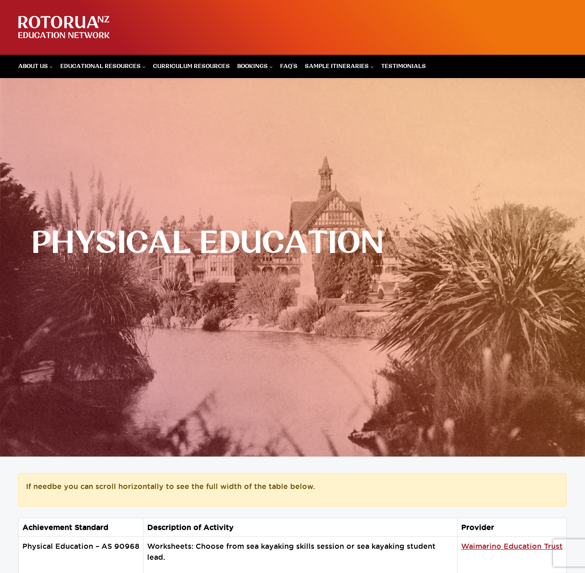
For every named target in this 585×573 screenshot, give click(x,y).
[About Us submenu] (51, 66)
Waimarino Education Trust (512, 546)
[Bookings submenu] (271, 66)
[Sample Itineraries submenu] (372, 66)
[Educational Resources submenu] (144, 66)
